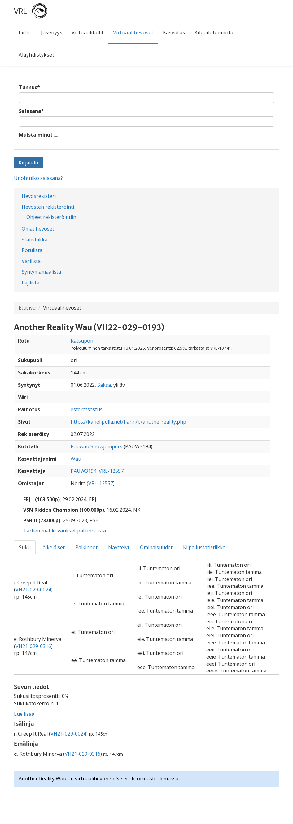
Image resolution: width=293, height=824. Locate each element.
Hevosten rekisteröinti (48, 206)
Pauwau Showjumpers (96, 446)
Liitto (25, 32)
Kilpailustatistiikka (204, 547)
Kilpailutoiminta (214, 32)
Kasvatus (174, 32)
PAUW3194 (83, 471)
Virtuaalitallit (88, 32)
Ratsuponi (82, 340)
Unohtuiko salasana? (38, 178)
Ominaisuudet (156, 547)
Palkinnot (86, 547)
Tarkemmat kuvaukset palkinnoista (64, 530)
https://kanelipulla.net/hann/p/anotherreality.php (128, 421)
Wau (76, 458)
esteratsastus (87, 409)
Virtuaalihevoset (133, 32)
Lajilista (30, 282)
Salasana (31, 111)
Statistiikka (34, 239)
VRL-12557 (111, 471)
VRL (20, 11)
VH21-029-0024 (33, 589)
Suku (25, 547)
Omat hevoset (38, 228)
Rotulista (32, 250)
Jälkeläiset (53, 547)
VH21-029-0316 (33, 646)
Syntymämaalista (41, 271)
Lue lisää (24, 714)
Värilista (31, 261)
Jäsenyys (51, 32)
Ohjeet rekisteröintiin (51, 217)
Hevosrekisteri (39, 196)
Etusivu (27, 307)
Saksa (104, 385)
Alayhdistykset (36, 54)
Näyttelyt (118, 547)
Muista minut (36, 134)
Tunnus (29, 87)
